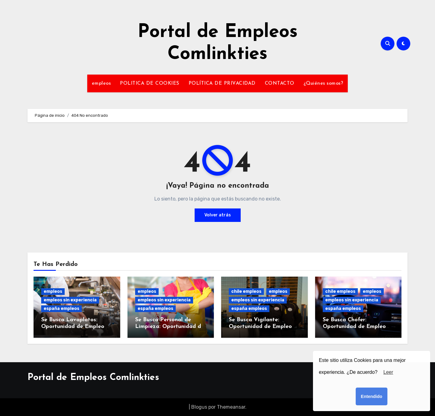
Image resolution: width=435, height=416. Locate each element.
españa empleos (61, 308)
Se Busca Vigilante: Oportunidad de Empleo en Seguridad (264, 326)
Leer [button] (388, 372)
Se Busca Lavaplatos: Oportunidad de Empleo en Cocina (76, 326)
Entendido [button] (371, 396)
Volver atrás (217, 215)
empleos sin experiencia (70, 300)
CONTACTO (279, 83)
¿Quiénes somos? (323, 83)
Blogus (199, 407)
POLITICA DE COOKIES (149, 83)
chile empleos (246, 291)
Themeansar (231, 407)
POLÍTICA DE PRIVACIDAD (222, 83)
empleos (101, 83)
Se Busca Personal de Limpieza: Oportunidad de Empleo (169, 326)
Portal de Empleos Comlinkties (93, 377)
